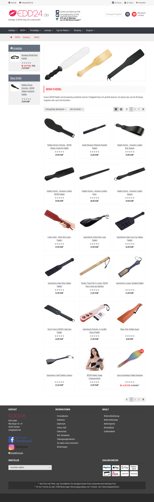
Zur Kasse (118, 3)
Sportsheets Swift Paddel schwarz (59, 375)
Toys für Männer (63, 30)
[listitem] (106, 468)
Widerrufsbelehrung (111, 416)
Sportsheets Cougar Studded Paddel (130, 283)
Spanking (26, 37)
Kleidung (78, 30)
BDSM (23, 30)
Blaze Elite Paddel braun (129, 329)
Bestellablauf (109, 427)
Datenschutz (62, 431)
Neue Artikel (15, 78)
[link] (135, 14)
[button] (143, 109)
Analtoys (12, 30)
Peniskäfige (35, 30)
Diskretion (61, 420)
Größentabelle (109, 431)
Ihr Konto (130, 3)
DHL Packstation (63, 435)
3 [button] (138, 109)
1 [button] (131, 109)
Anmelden (142, 3)
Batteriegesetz (109, 424)
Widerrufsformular (111, 420)
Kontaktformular (15, 453)
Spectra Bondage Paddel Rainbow (130, 375)
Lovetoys (48, 30)
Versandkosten (62, 416)
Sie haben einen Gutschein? (67, 443)
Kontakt (12, 3)
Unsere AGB (61, 427)
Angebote (16, 48)
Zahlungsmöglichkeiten (66, 439)
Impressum (61, 424)
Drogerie (90, 30)
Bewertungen (62, 447)
